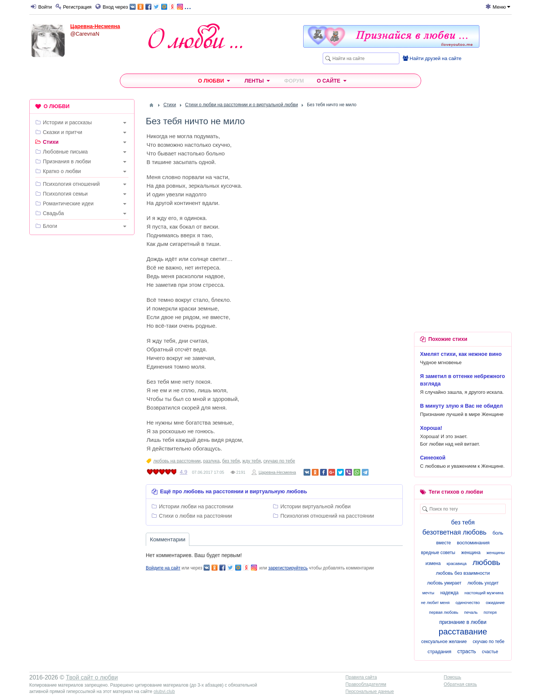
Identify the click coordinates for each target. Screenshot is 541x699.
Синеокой (433, 458)
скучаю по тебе (279, 461)
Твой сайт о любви (92, 677)
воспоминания (473, 542)
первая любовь (443, 612)
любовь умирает (444, 583)
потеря (490, 612)
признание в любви (463, 622)
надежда (449, 592)
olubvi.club (164, 691)
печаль (471, 612)
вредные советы (438, 552)
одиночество (468, 602)
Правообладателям (366, 684)
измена (432, 563)
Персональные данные (370, 691)
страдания (439, 651)
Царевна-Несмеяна (95, 26)
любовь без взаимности (463, 573)
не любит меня (435, 602)
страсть (466, 651)
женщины (496, 552)
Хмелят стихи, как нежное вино (461, 354)
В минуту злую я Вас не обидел (461, 406)
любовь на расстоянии (177, 461)
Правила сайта (361, 677)
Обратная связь (460, 684)
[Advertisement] (81, 355)
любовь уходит (483, 583)
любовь (486, 562)
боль (498, 533)
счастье (490, 651)
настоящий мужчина (483, 593)
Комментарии (167, 539)
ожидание (495, 602)
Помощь (452, 677)
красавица (457, 563)
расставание (463, 631)
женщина (471, 552)
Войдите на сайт (163, 568)
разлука (211, 461)
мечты (428, 593)
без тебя (231, 461)
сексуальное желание (444, 641)
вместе (443, 542)
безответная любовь (454, 532)
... (160, 6)
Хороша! (431, 428)
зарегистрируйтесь (288, 568)
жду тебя (251, 461)
